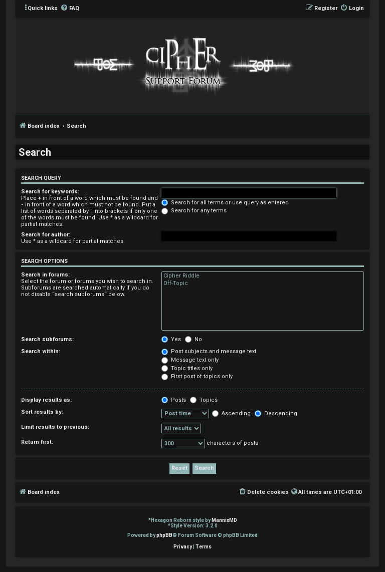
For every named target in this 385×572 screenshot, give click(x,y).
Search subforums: (47, 339)
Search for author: (45, 234)
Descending (276, 413)
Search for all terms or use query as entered (225, 202)
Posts (173, 400)
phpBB (164, 535)
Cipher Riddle (262, 275)
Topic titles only (187, 368)
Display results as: (46, 400)
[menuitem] (69, 9)
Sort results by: (42, 412)
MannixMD (224, 520)
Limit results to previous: (55, 427)
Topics (204, 400)
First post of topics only (197, 376)
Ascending (231, 413)
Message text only (190, 360)
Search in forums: (45, 274)
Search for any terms (194, 210)
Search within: (40, 351)
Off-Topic (262, 283)
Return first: (37, 442)
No (193, 339)
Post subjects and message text (208, 351)
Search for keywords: (50, 191)
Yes (171, 339)
